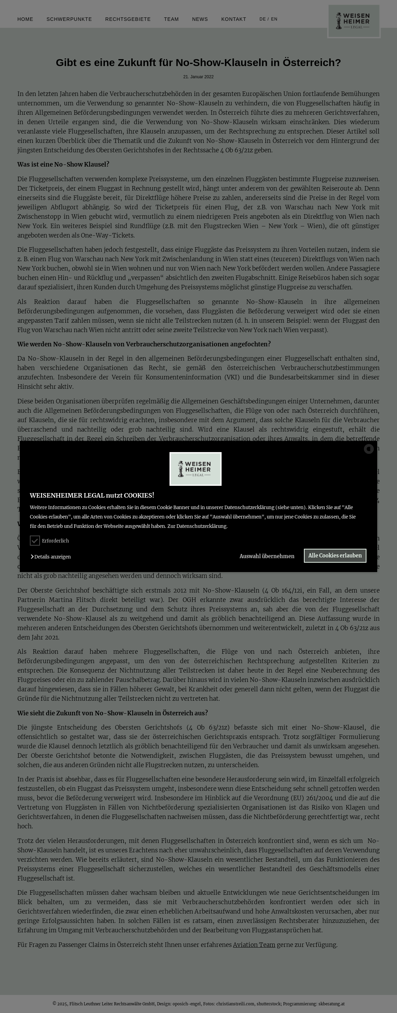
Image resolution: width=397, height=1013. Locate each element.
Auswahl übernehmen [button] (266, 556)
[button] (52, 556)
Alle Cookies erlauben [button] (335, 556)
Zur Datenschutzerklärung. (197, 526)
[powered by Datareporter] (368, 453)
